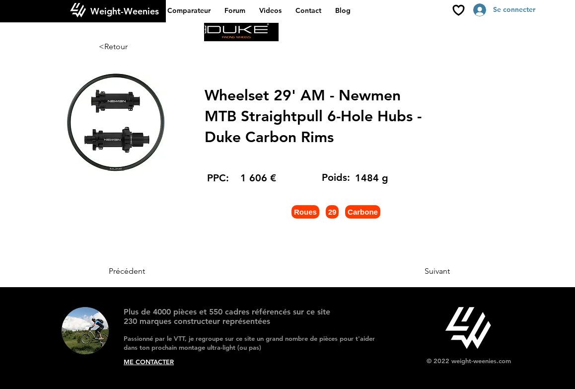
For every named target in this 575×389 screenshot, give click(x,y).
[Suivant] (425, 271)
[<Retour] (131, 47)
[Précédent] (141, 271)
